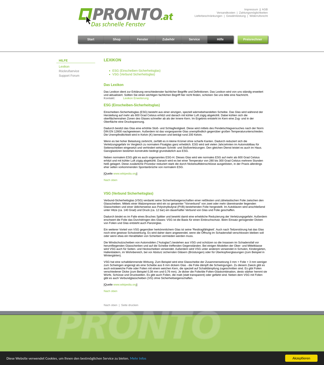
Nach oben (110, 180)
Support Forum (69, 75)
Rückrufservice (69, 71)
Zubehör (168, 39)
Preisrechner (252, 39)
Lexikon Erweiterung (136, 98)
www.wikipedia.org (124, 173)
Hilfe (220, 39)
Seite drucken (129, 305)
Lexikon (64, 66)
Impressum (251, 9)
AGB (265, 9)
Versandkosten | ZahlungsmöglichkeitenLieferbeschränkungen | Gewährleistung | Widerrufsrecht (231, 14)
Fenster (142, 39)
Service (194, 39)
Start (90, 39)
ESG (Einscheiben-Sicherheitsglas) (136, 70)
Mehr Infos (138, 358)
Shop (117, 39)
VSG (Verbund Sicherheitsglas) (133, 74)
